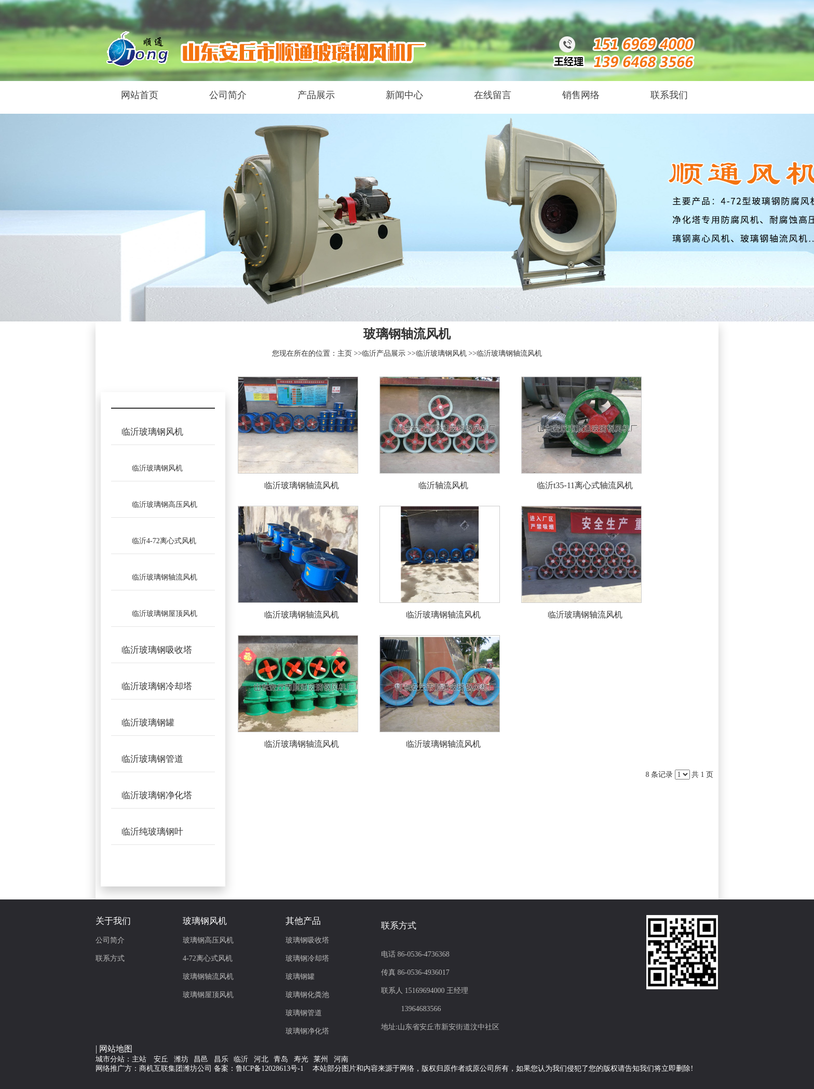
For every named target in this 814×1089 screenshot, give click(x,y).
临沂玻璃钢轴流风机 (509, 353)
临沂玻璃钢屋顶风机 (164, 613)
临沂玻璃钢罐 (147, 723)
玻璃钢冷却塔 (307, 958)
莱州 (321, 1059)
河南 (341, 1059)
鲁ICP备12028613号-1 (270, 1068)
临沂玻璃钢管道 (152, 759)
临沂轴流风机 (443, 485)
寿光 (301, 1059)
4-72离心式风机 (208, 958)
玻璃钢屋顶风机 (208, 995)
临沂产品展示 (383, 353)
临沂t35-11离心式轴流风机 (585, 485)
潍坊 (181, 1059)
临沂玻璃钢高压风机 (164, 504)
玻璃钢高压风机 (208, 940)
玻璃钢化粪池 (307, 995)
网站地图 (115, 1048)
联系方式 (110, 958)
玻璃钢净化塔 (307, 1031)
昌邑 (201, 1059)
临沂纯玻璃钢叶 (152, 832)
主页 (344, 353)
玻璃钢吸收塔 (307, 940)
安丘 (161, 1059)
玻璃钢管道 (304, 1013)
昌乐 (221, 1059)
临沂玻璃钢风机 (441, 353)
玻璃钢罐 (300, 976)
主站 (139, 1059)
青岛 (281, 1059)
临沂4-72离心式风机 (164, 541)
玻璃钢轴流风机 (208, 976)
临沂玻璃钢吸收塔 (156, 650)
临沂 (241, 1059)
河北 (261, 1059)
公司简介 (110, 940)
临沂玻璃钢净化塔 (156, 795)
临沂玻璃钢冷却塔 (156, 686)
